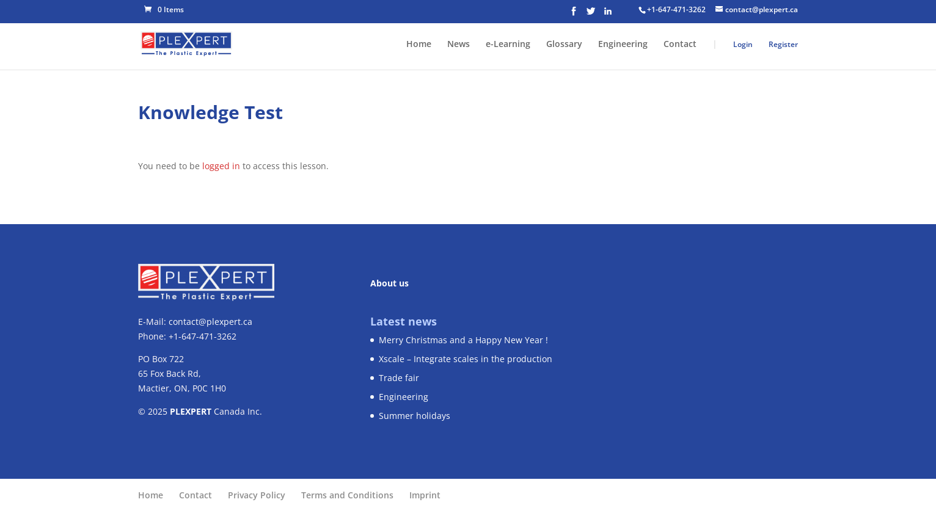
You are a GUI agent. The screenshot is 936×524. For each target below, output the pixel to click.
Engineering (623, 44)
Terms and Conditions (347, 495)
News (458, 44)
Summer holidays (414, 415)
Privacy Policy (256, 495)
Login (743, 44)
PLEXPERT (190, 411)
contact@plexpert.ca (210, 321)
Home (418, 44)
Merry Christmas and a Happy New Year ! (463, 340)
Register (783, 44)
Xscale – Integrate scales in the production (465, 359)
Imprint (425, 495)
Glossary (564, 44)
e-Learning (508, 44)
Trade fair (399, 378)
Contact (680, 44)
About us (389, 283)
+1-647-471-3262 (676, 9)
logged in (221, 166)
